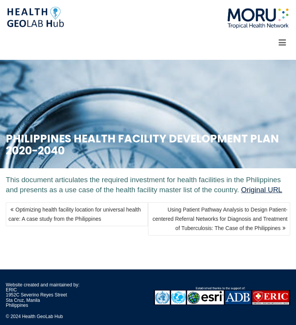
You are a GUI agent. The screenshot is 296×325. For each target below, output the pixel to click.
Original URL (261, 190)
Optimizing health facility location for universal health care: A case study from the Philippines (74, 214)
